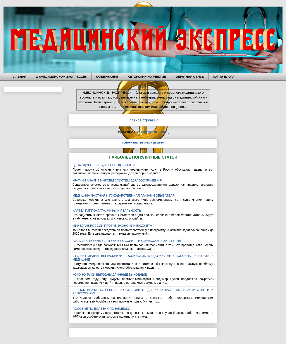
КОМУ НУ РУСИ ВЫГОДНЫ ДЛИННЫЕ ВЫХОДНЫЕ (109, 274)
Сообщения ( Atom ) (155, 132)
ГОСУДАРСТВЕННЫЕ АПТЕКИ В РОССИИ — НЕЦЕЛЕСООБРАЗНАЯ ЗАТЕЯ (127, 240)
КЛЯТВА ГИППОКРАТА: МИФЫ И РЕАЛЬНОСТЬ (106, 210)
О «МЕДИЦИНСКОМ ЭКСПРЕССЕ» (61, 76)
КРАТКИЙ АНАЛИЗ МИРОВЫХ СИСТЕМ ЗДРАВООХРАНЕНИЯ (117, 180)
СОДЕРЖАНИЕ (107, 76)
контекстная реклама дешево (143, 142)
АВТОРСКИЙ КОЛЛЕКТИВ (147, 76)
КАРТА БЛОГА (223, 76)
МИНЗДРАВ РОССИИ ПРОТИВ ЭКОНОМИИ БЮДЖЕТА (112, 225)
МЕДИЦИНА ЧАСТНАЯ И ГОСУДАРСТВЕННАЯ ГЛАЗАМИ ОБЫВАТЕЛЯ (123, 195)
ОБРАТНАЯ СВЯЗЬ (190, 76)
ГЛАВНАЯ (19, 76)
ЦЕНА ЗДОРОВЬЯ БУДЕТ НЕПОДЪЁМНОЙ (103, 165)
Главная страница (143, 120)
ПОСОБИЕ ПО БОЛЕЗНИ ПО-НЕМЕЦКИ (101, 308)
